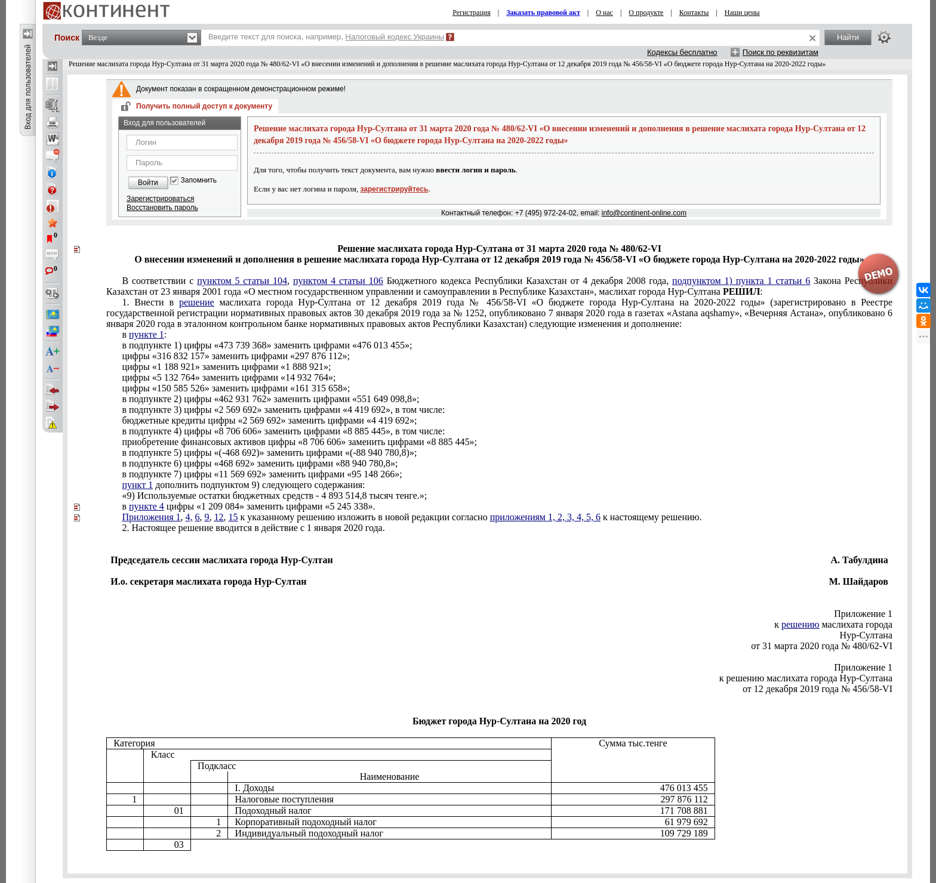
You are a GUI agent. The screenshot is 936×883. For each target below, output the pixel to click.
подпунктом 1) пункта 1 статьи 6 (741, 281)
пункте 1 (146, 334)
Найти (848, 37)
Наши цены (742, 12)
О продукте (646, 12)
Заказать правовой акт (543, 12)
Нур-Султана (866, 635)
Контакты (694, 12)
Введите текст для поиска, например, (326, 36)
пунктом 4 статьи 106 (338, 281)
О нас (604, 12)
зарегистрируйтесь (395, 189)
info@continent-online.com (644, 213)
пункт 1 (137, 485)
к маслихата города (833, 624)
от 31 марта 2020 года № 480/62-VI (821, 646)
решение (196, 302)
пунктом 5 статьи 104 (242, 281)
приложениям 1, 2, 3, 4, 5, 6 (545, 517)
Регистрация (471, 12)
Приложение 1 (863, 614)
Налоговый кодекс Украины (395, 36)
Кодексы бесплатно (682, 52)
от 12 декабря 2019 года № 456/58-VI (817, 689)
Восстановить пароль (162, 207)
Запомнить (199, 180)
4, (189, 517)
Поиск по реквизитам (780, 52)
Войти (148, 182)
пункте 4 (146, 506)
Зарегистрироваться (160, 198)
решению (800, 624)
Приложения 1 (151, 517)
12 (219, 517)
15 (233, 517)
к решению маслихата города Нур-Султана (805, 678)
